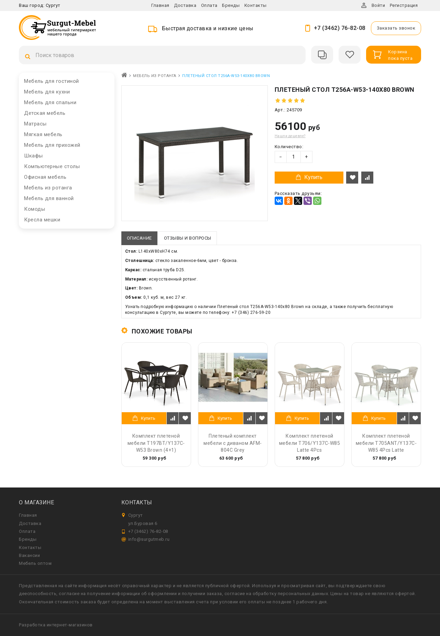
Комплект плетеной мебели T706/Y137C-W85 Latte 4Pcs (309, 442)
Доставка (185, 5)
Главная (160, 5)
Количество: (289, 146)
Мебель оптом (35, 563)
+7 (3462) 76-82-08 (339, 28)
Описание (139, 238)
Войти (378, 5)
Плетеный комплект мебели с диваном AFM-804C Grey (233, 442)
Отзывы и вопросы (187, 238)
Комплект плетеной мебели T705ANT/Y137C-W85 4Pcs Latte (386, 442)
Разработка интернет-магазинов (56, 624)
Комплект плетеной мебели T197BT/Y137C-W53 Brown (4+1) (156, 442)
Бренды (231, 5)
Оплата (209, 5)
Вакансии (29, 555)
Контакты (255, 5)
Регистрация (404, 5)
